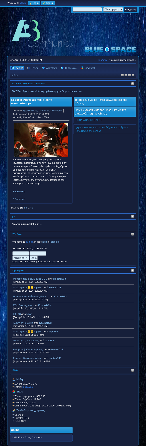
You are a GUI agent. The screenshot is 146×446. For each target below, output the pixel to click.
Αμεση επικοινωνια (23, 323)
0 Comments (19, 199)
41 (31, 207)
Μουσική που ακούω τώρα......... (30, 278)
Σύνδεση (17, 234)
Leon (29, 314)
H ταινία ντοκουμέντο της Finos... (30, 296)
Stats (15, 370)
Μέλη (19, 379)
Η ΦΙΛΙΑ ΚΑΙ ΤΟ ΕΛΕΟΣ (89, 120)
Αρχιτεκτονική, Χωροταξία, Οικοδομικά (42, 110)
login (44, 241)
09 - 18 (17, 314)
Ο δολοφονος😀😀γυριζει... (28, 287)
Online (15, 429)
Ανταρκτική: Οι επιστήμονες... (29, 349)
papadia (53, 331)
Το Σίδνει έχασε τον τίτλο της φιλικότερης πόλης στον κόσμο (46, 91)
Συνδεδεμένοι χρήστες (30, 410)
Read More (19, 191)
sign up (55, 241)
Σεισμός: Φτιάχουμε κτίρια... (28, 358)
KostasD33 (59, 278)
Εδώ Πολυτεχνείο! (22, 305)
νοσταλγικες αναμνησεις (26, 340)
